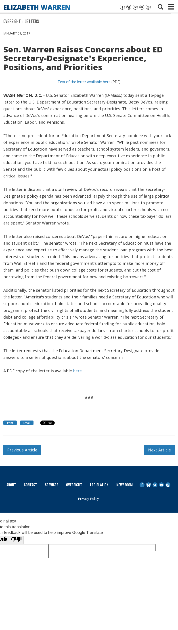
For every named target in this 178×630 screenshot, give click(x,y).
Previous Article (22, 450)
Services (51, 485)
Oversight (12, 21)
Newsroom (124, 485)
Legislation (99, 485)
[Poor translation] (16, 540)
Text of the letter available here (84, 81)
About (11, 485)
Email (26, 423)
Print (10, 423)
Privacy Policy (88, 498)
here (77, 370)
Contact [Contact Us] (30, 485)
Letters (32, 21)
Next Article (159, 450)
